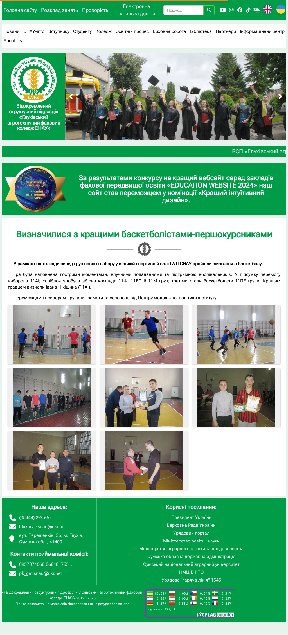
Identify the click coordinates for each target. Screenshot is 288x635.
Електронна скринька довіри (136, 10)
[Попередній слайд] (70, 96)
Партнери (226, 31)
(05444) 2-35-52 (35, 517)
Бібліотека (201, 31)
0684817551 (58, 564)
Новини (11, 31)
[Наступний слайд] (280, 96)
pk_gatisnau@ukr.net (40, 573)
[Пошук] (209, 10)
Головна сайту (20, 10)
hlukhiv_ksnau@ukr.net (42, 526)
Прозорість (95, 10)
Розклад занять (59, 10)
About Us (13, 40)
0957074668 (31, 564)
